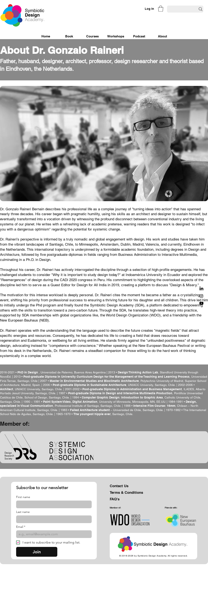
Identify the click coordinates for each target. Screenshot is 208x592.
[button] (160, 9)
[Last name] (52, 519)
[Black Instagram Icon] (201, 296)
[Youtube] (201, 303)
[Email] (52, 534)
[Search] (185, 9)
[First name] (52, 504)
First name (23, 497)
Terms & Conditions (126, 492)
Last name (23, 512)
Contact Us (119, 486)
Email (20, 527)
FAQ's (114, 499)
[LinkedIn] (201, 288)
